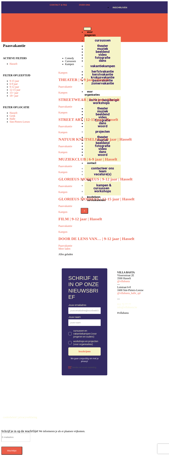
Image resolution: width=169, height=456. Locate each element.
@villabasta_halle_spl (129, 293)
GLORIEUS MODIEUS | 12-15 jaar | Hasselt (96, 199)
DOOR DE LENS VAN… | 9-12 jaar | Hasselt (96, 239)
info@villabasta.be (127, 307)
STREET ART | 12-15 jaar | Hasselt (88, 119)
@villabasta (123, 281)
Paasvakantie (65, 86)
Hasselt (13, 63)
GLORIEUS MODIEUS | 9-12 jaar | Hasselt (95, 179)
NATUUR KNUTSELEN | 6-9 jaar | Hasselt (95, 139)
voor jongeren (90, 33)
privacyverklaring (28, 417)
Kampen (62, 72)
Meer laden (64, 248)
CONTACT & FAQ (58, 4)
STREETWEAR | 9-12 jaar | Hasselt (89, 99)
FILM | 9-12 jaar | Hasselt (80, 219)
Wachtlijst (12, 450)
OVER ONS (84, 4)
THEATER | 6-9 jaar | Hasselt (83, 80)
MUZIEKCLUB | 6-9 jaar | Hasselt (87, 159)
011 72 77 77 (124, 304)
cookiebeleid (10, 417)
